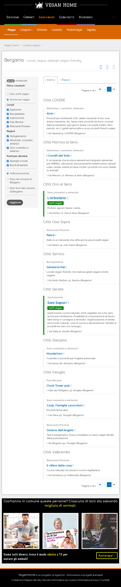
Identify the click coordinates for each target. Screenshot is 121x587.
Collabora (17, 580)
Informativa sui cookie (64, 580)
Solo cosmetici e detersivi (17, 149)
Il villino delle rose (60, 465)
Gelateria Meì (57, 267)
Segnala (91, 29)
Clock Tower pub (59, 385)
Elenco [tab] (50, 79)
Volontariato (86, 17)
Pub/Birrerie (15, 122)
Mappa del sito (33, 580)
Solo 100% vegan (19, 94)
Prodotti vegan (74, 29)
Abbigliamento (16, 136)
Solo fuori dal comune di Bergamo (22, 190)
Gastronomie (15, 118)
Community (28, 17)
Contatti (105, 580)
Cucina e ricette (66, 17)
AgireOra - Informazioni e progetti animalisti (79, 575)
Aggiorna (15, 202)
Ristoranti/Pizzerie (18, 126)
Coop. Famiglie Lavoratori (66, 405)
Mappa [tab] (65, 79)
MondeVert (55, 353)
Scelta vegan (13, 17)
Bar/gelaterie (16, 114)
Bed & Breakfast (17, 165)
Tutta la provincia (19, 173)
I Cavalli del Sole (59, 155)
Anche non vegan (20, 99)
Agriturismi (14, 109)
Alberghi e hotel (17, 161)
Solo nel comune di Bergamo (21, 181)
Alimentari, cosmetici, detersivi (20, 142)
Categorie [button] (26, 29)
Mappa (11, 29)
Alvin (51, 113)
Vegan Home (11, 45)
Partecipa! (107, 555)
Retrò (51, 235)
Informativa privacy (88, 580)
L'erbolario (57, 198)
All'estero (42, 29)
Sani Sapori (58, 303)
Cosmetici (57, 29)
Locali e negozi (46, 17)
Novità (46, 580)
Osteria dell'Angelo (61, 430)
